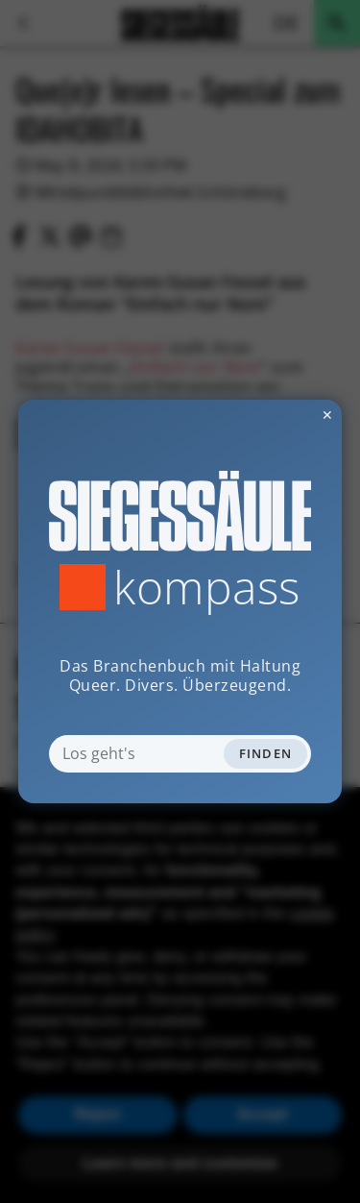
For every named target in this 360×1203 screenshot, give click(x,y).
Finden (266, 753)
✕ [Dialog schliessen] (280, 414)
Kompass (206, 587)
